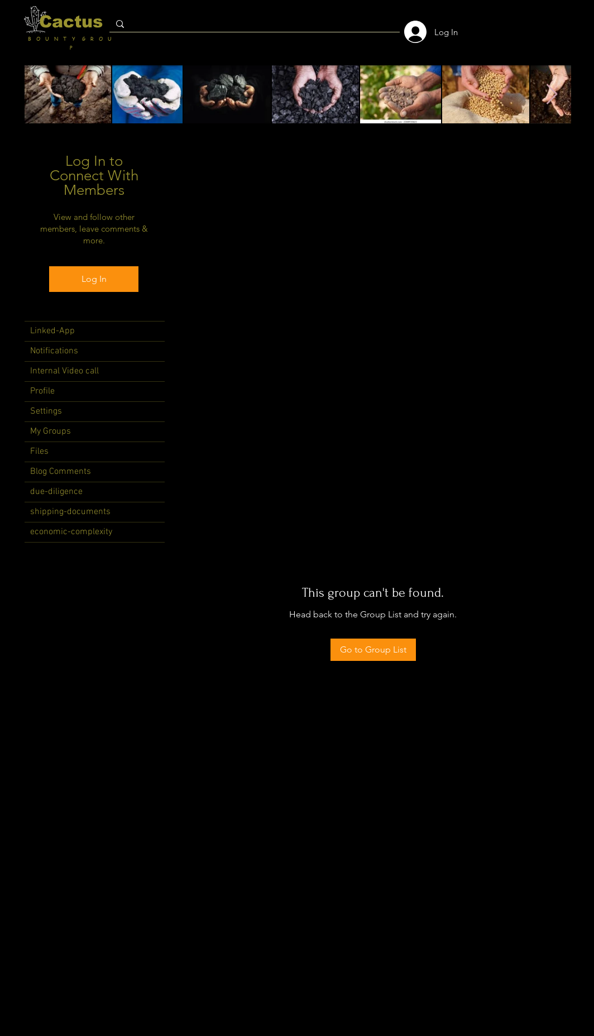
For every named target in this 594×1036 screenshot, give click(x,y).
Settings (46, 411)
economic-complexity (71, 532)
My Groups (50, 431)
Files (39, 451)
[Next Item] (551, 94)
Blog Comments (60, 471)
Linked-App (52, 331)
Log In (94, 279)
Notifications (54, 351)
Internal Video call (64, 371)
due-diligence (56, 491)
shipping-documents (70, 511)
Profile (42, 391)
